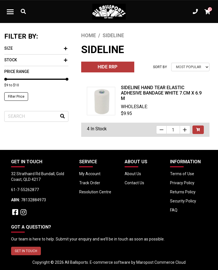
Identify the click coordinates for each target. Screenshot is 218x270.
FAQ (173, 210)
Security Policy (183, 201)
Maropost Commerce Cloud (161, 262)
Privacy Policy (182, 183)
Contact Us (134, 183)
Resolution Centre (95, 192)
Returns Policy (183, 192)
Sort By (160, 67)
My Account (89, 173)
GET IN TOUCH (26, 251)
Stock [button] (35, 60)
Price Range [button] (16, 71)
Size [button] (35, 48)
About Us (133, 173)
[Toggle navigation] (10, 11)
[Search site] (62, 116)
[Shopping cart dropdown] (207, 11)
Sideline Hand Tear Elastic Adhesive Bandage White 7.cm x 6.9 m (161, 93)
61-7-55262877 (25, 189)
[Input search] (36, 116)
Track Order (89, 183)
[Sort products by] (190, 67)
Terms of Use (182, 173)
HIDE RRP (108, 67)
